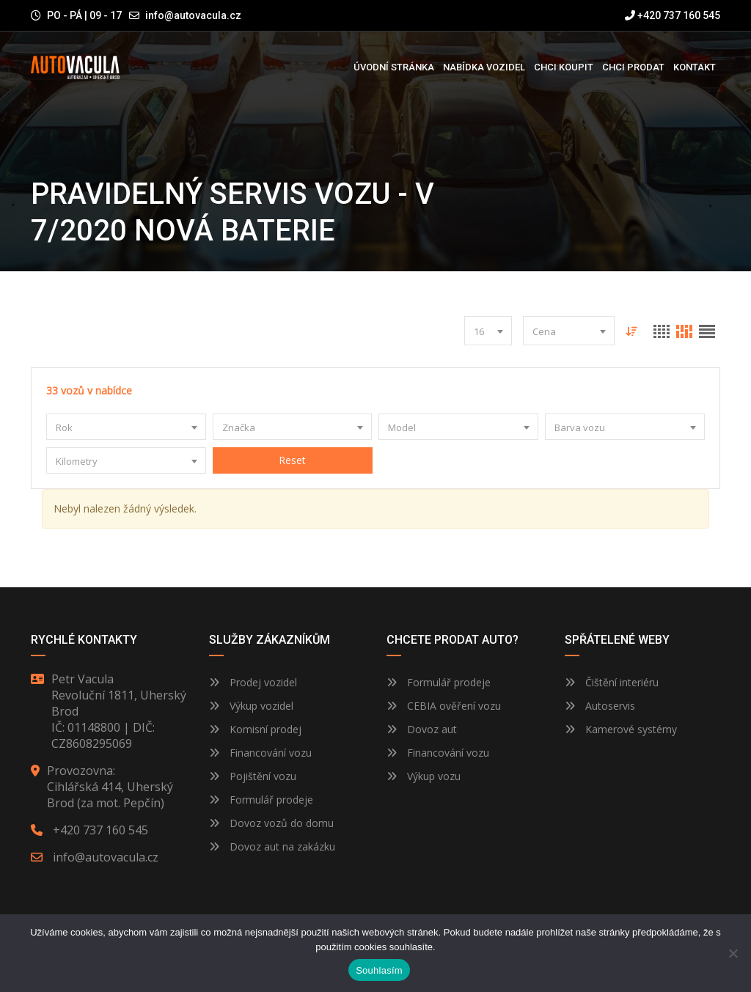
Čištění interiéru (612, 682)
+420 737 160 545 (672, 15)
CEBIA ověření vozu (454, 706)
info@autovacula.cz (193, 15)
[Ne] (732, 953)
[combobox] (488, 330)
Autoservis (600, 706)
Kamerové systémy (621, 729)
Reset (292, 460)
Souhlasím (379, 970)
